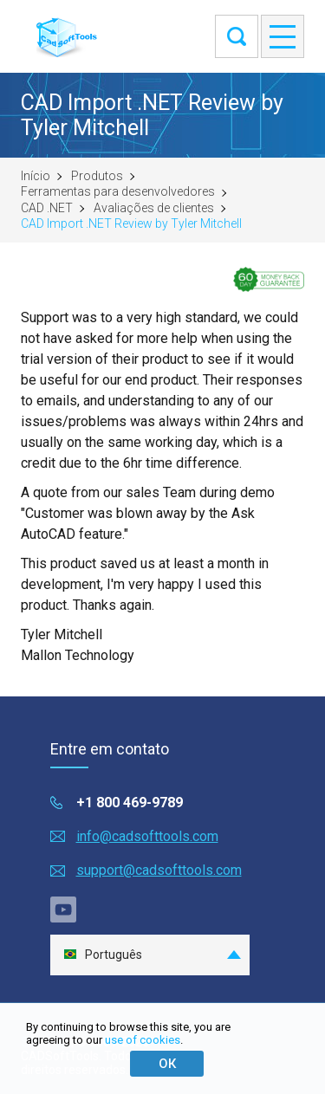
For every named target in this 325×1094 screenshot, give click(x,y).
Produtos (97, 176)
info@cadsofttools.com (147, 836)
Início (35, 176)
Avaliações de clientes (154, 208)
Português (102, 955)
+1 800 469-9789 (129, 802)
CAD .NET (47, 208)
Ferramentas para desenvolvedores (118, 191)
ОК (167, 1063)
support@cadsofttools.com (159, 870)
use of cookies (142, 1039)
